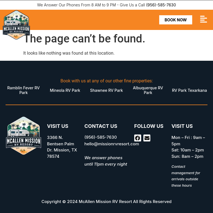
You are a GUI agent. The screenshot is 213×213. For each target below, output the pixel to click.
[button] (203, 19)
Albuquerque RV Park (148, 90)
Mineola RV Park (65, 90)
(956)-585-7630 (161, 4)
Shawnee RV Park (106, 90)
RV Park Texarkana (189, 90)
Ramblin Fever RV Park (23, 90)
